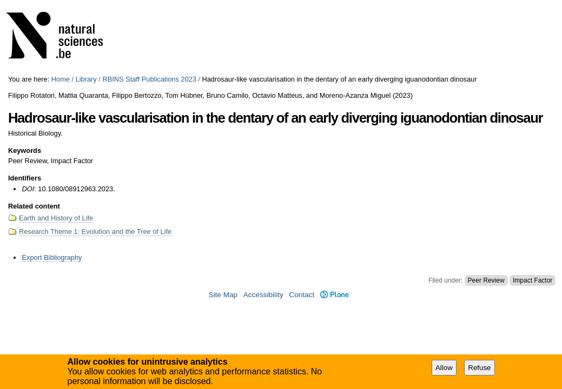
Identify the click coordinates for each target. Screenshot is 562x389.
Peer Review (486, 280)
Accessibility (263, 295)
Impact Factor (532, 280)
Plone (335, 295)
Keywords (24, 150)
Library (86, 79)
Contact (301, 295)
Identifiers (24, 178)
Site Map (222, 295)
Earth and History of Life (56, 218)
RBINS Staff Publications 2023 (149, 79)
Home (60, 79)
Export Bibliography (52, 257)
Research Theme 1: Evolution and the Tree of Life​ (95, 231)
